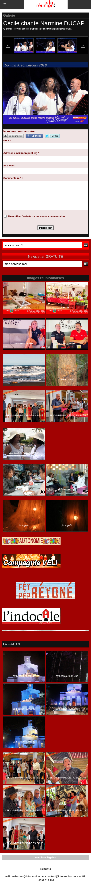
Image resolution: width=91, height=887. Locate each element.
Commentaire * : (13, 178)
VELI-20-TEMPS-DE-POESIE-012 (24, 777)
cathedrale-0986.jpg (24, 741)
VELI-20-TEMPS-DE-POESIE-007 (24, 415)
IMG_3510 (24, 379)
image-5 (67, 525)
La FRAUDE (12, 644)
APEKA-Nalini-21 (24, 489)
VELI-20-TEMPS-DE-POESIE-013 (67, 810)
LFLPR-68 (24, 307)
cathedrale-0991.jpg (24, 675)
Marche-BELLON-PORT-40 (24, 453)
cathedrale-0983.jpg (24, 708)
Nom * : (7, 140)
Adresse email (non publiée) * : (21, 153)
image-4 (24, 525)
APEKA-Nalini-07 (67, 489)
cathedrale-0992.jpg (67, 675)
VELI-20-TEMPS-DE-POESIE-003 (67, 415)
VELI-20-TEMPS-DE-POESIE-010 (24, 843)
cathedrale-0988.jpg (67, 708)
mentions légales (45, 857)
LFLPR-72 (67, 307)
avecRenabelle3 (24, 343)
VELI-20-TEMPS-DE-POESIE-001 (67, 777)
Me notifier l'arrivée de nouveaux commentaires (36, 216)
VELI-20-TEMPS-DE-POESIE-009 (24, 810)
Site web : (9, 165)
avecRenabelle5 (67, 343)
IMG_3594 (67, 379)
